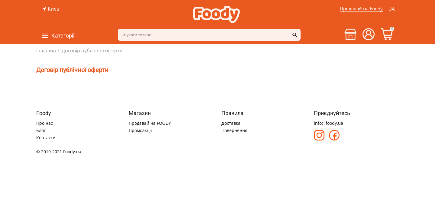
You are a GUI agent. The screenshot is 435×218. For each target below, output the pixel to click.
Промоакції (140, 130)
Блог (41, 130)
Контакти (46, 137)
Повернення (234, 130)
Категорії (62, 35)
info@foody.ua (328, 123)
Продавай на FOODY (150, 123)
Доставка (230, 123)
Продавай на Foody (361, 8)
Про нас (44, 123)
